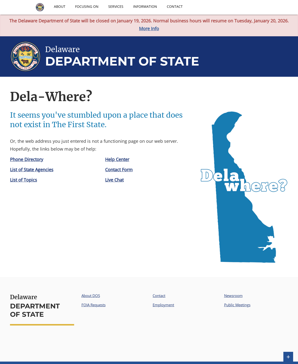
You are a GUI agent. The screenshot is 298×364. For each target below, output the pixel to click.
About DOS (90, 295)
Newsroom (233, 295)
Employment (163, 304)
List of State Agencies (31, 169)
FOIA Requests (93, 304)
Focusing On (87, 6)
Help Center (117, 159)
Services (115, 6)
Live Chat (114, 180)
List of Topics (23, 180)
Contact (175, 6)
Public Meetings (237, 304)
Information (145, 6)
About (59, 6)
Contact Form (119, 169)
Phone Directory (26, 159)
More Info (149, 28)
